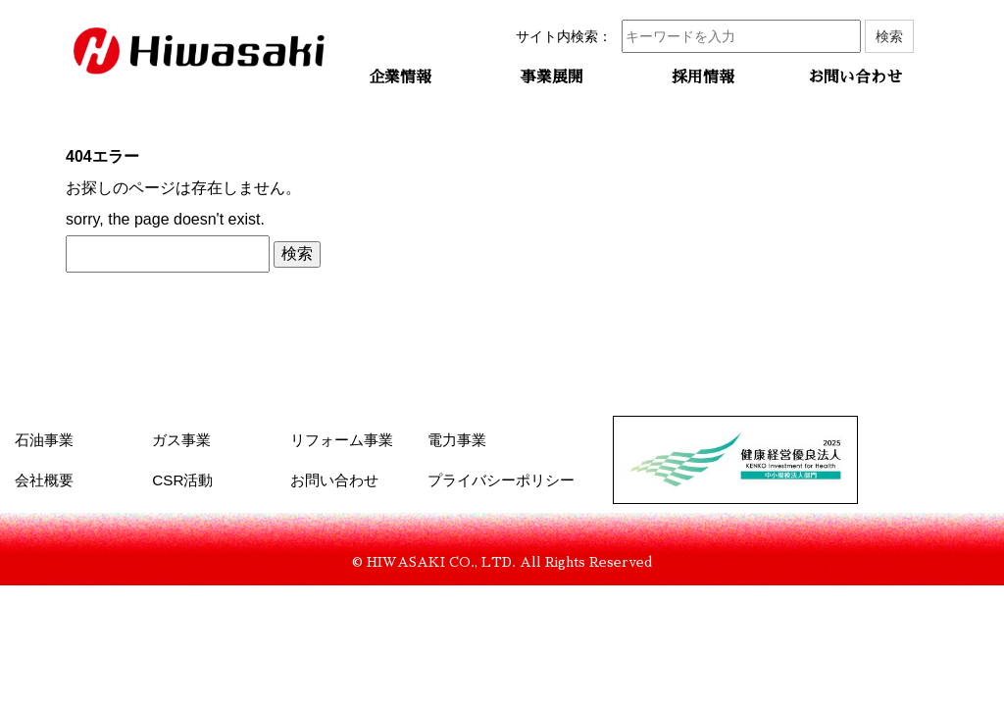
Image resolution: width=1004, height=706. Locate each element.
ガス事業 (181, 439)
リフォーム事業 (341, 439)
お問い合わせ (855, 77)
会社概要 (44, 480)
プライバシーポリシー (501, 480)
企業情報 (400, 77)
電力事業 (456, 439)
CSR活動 (182, 480)
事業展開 (552, 77)
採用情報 (703, 77)
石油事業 (44, 439)
